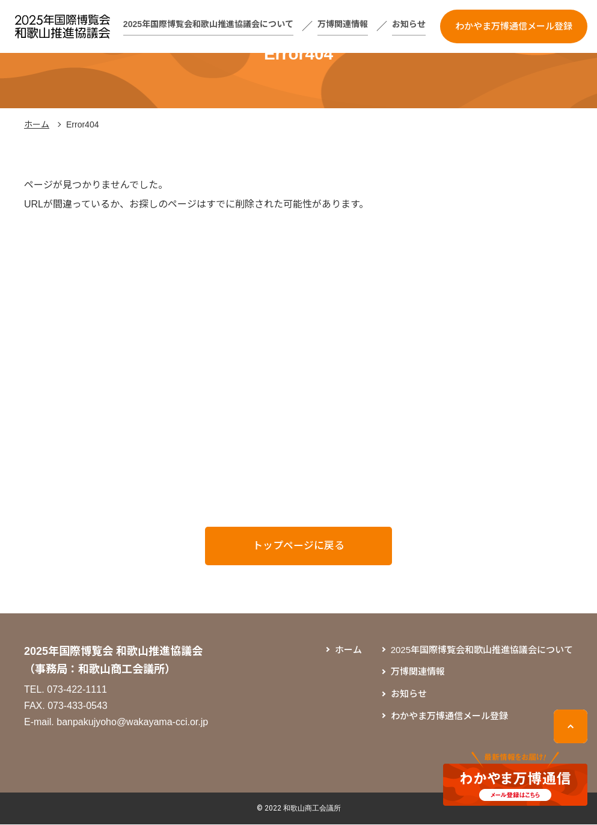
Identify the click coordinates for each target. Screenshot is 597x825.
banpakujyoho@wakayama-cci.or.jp (132, 722)
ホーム (36, 124)
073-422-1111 (77, 690)
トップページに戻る (298, 546)
